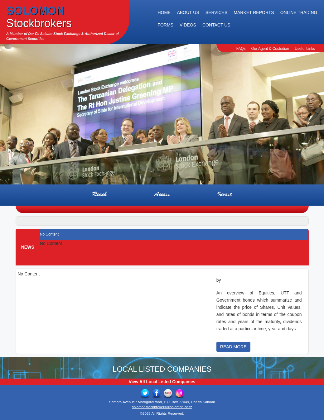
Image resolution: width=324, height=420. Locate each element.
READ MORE (233, 346)
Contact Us (216, 24)
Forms (165, 24)
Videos (188, 24)
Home (164, 12)
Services (217, 12)
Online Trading (298, 12)
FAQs (241, 48)
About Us (188, 12)
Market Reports (254, 12)
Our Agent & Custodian (270, 48)
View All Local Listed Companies (162, 381)
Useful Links (305, 48)
